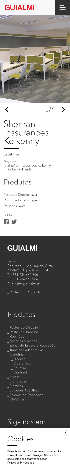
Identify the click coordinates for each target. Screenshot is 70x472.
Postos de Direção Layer (20, 194)
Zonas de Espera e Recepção (32, 345)
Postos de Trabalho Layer (20, 200)
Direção (19, 359)
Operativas (21, 363)
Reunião (19, 368)
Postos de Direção (24, 327)
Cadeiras (17, 354)
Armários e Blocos (23, 341)
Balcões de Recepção (26, 395)
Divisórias (17, 399)
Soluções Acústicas (24, 390)
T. (22, 275)
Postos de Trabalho (24, 332)
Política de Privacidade (27, 292)
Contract (20, 372)
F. (22, 279)
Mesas (15, 377)
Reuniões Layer (14, 206)
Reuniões (17, 336)
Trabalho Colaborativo (26, 350)
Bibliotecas (18, 381)
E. (24, 284)
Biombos (16, 386)
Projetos (10, 162)
